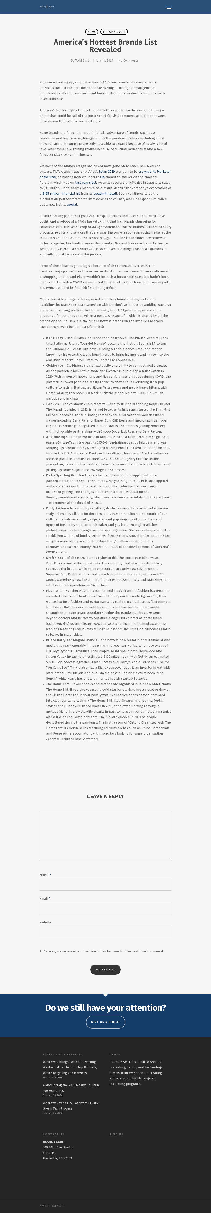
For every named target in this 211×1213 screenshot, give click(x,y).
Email (45, 899)
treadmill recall (105, 194)
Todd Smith (83, 60)
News (91, 32)
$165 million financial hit (61, 194)
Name (45, 875)
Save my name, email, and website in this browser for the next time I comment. (104, 951)
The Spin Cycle (114, 32)
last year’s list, (86, 183)
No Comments (128, 60)
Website (45, 922)
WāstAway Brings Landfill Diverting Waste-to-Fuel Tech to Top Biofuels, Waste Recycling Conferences (70, 1067)
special (72, 204)
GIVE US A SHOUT (105, 1022)
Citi (102, 177)
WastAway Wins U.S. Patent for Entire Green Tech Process (71, 1105)
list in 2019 (107, 172)
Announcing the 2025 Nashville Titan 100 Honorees (71, 1088)
